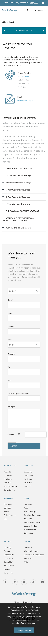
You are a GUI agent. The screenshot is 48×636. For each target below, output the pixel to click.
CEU (5, 519)
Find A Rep (28, 558)
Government (28, 475)
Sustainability (9, 555)
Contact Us (28, 548)
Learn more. (31, 613)
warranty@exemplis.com (26, 101)
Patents (7, 569)
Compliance (8, 558)
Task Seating (28, 533)
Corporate (8, 475)
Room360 (7, 472)
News (26, 508)
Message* (11, 407)
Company (11, 354)
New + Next (28, 504)
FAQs (26, 562)
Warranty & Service (31, 551)
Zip (9, 367)
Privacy (16, 602)
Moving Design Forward (32, 522)
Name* (10, 300)
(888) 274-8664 (23, 76)
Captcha (11, 435)
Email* (10, 313)
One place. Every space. (32, 515)
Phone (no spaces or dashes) (18, 393)
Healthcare (8, 479)
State (10, 340)
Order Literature (10, 515)
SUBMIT (24, 446)
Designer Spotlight (30, 526)
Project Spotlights (30, 512)
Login (38, 10)
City (9, 380)
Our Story (7, 548)
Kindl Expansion (30, 530)
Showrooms (8, 573)
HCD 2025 (27, 486)
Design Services (9, 490)
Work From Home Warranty (34, 555)
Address (11, 326)
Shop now (34, 3)
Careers (7, 551)
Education (7, 483)
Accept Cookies (24, 630)
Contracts (7, 508)
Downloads (8, 504)
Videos (6, 512)
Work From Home (10, 486)
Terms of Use (28, 602)
